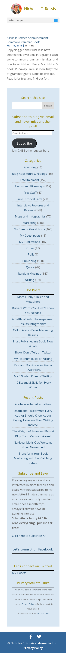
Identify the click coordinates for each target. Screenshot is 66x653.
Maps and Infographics (30, 216)
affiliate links (43, 613)
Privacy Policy (28, 604)
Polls (31, 254)
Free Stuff (30, 193)
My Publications (29, 242)
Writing (29, 45)
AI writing (30, 167)
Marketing (29, 223)
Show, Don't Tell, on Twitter (33, 352)
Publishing (29, 261)
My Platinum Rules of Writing (33, 359)
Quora (30, 267)
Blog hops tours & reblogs (29, 174)
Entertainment (29, 180)
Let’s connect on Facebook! (33, 549)
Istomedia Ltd (46, 643)
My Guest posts (30, 235)
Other (30, 248)
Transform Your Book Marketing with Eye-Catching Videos (33, 458)
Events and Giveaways (29, 186)
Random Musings (29, 274)
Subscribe (24, 143)
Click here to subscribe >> (29, 536)
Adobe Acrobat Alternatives (33, 404)
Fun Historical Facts (29, 199)
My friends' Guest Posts (29, 229)
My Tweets (19, 573)
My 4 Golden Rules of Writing (33, 376)
